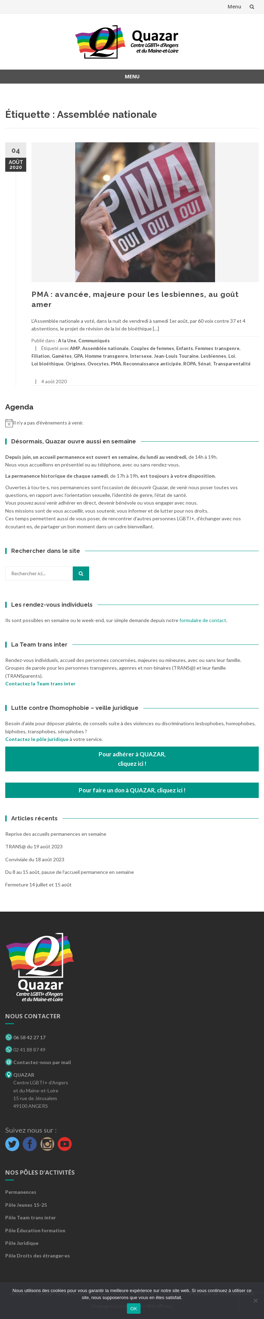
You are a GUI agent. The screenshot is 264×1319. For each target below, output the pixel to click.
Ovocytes (98, 363)
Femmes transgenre (217, 348)
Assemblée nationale (105, 348)
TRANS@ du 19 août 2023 (34, 846)
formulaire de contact (202, 620)
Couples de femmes (152, 348)
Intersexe (141, 356)
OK (133, 1308)
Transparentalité (232, 363)
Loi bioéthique (47, 363)
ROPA (189, 363)
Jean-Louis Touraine (176, 356)
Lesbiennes (213, 356)
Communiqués (94, 340)
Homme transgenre (106, 356)
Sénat (204, 363)
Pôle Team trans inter (30, 1217)
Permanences (20, 1192)
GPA (78, 356)
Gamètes (62, 356)
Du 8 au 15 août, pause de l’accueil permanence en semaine (69, 872)
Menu (234, 6)
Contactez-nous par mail (38, 1062)
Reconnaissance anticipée (152, 363)
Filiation (40, 356)
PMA (116, 363)
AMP (75, 348)
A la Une (67, 340)
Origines (75, 363)
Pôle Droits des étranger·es (37, 1256)
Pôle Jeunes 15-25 (26, 1205)
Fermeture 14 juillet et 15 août (38, 884)
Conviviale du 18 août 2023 (34, 859)
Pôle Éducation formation (35, 1230)
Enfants (184, 348)
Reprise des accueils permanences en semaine (55, 834)
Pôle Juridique (21, 1243)
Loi (231, 356)
